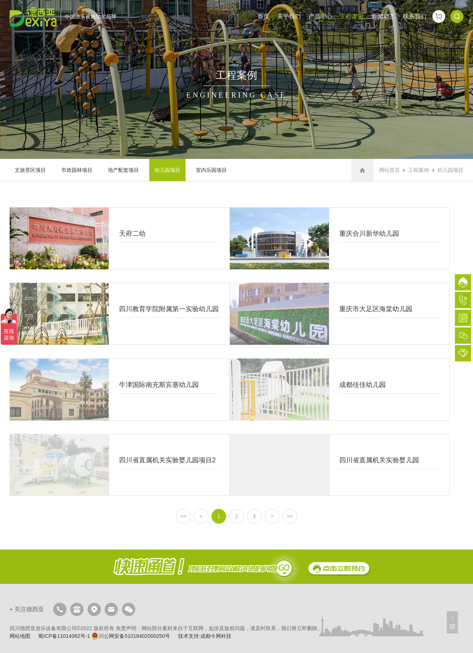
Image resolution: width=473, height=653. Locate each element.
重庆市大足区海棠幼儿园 (340, 314)
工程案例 (352, 16)
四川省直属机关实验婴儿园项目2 (120, 465)
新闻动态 (383, 16)
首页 (263, 16)
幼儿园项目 (167, 170)
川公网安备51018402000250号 (130, 636)
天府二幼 (120, 238)
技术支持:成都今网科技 (204, 636)
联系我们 (414, 16)
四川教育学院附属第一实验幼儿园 (120, 314)
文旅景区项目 (30, 170)
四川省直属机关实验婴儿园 (340, 465)
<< (183, 516)
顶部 (452, 626)
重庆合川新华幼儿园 (340, 238)
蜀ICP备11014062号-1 (64, 636)
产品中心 (320, 16)
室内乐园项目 (211, 170)
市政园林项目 (76, 170)
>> (290, 516)
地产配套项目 (123, 170)
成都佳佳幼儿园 (340, 389)
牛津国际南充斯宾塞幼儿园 (120, 389)
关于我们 (289, 16)
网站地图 (20, 636)
